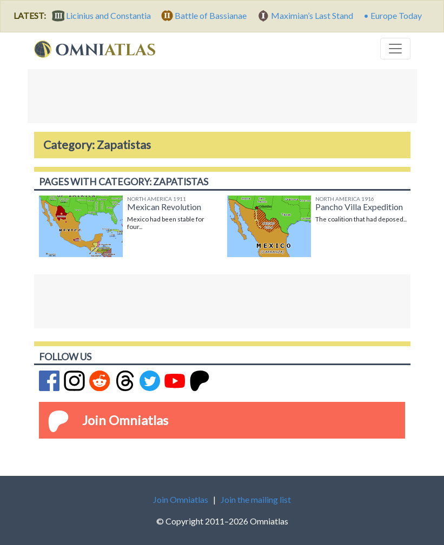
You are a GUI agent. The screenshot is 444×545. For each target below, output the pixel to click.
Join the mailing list (256, 499)
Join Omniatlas (125, 420)
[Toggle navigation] (395, 48)
